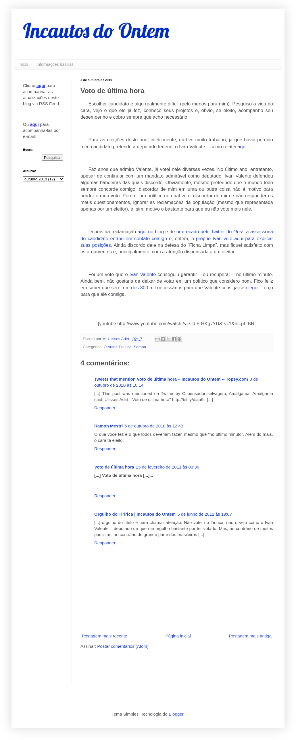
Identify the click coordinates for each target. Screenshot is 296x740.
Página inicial (178, 635)
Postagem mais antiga (250, 635)
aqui (241, 146)
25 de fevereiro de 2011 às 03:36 (167, 467)
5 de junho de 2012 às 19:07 (204, 514)
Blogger (176, 714)
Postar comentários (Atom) (122, 646)
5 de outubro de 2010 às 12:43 (153, 425)
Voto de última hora (114, 467)
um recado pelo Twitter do (209, 231)
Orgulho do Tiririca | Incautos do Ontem (135, 514)
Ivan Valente (143, 274)
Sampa (140, 347)
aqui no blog (151, 231)
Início (23, 64)
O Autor (110, 347)
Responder (104, 407)
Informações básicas (54, 64)
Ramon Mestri (108, 425)
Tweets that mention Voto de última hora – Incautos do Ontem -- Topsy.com (171, 379)
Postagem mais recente (104, 635)
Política (125, 347)
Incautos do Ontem (96, 30)
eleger (252, 287)
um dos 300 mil (139, 287)
